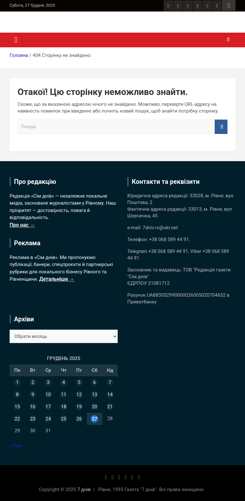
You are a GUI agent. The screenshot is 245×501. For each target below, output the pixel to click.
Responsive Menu (228, 5)
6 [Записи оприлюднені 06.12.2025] (94, 382)
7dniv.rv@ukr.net (160, 228)
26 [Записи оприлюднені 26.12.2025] (79, 419)
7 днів (84, 489)
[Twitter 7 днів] (197, 5)
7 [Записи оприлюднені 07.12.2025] (110, 382)
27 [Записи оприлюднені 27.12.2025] (94, 419)
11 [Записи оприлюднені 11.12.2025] (63, 394)
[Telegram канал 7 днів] (207, 5)
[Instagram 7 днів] (178, 5)
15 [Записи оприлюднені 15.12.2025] (17, 407)
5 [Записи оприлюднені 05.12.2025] (79, 382)
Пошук (221, 127)
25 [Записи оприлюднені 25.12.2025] (63, 419)
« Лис (16, 446)
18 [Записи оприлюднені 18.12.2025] (63, 407)
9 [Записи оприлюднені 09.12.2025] (32, 394)
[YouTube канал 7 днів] (217, 5)
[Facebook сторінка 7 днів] (168, 5)
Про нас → (22, 225)
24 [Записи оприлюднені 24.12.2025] (48, 419)
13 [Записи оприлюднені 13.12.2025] (94, 394)
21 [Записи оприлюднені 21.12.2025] (110, 407)
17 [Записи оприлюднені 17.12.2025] (48, 407)
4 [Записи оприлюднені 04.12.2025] (63, 382)
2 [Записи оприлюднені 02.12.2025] (32, 382)
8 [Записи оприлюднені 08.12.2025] (17, 394)
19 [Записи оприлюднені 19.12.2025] (79, 407)
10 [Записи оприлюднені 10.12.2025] (48, 394)
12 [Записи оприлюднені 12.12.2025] (79, 394)
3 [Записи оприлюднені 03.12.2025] (48, 382)
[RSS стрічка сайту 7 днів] (187, 5)
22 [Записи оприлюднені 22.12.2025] (17, 419)
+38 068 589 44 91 (169, 239)
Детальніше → (56, 279)
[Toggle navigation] (16, 40)
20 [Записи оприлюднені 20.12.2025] (94, 407)
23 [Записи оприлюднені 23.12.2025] (32, 419)
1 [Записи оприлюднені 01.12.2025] (17, 382)
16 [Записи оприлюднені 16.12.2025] (32, 407)
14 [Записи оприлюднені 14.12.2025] (110, 394)
